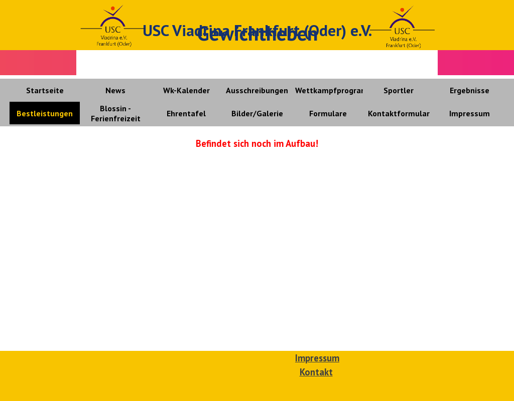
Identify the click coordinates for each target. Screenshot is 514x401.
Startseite (45, 90)
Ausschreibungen (257, 90)
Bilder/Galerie (257, 113)
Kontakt (316, 372)
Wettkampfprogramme (337, 90)
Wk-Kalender (186, 90)
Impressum (469, 113)
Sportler (398, 90)
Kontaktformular (399, 113)
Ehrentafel (186, 113)
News (115, 90)
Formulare (328, 113)
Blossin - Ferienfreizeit (116, 113)
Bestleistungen (45, 113)
